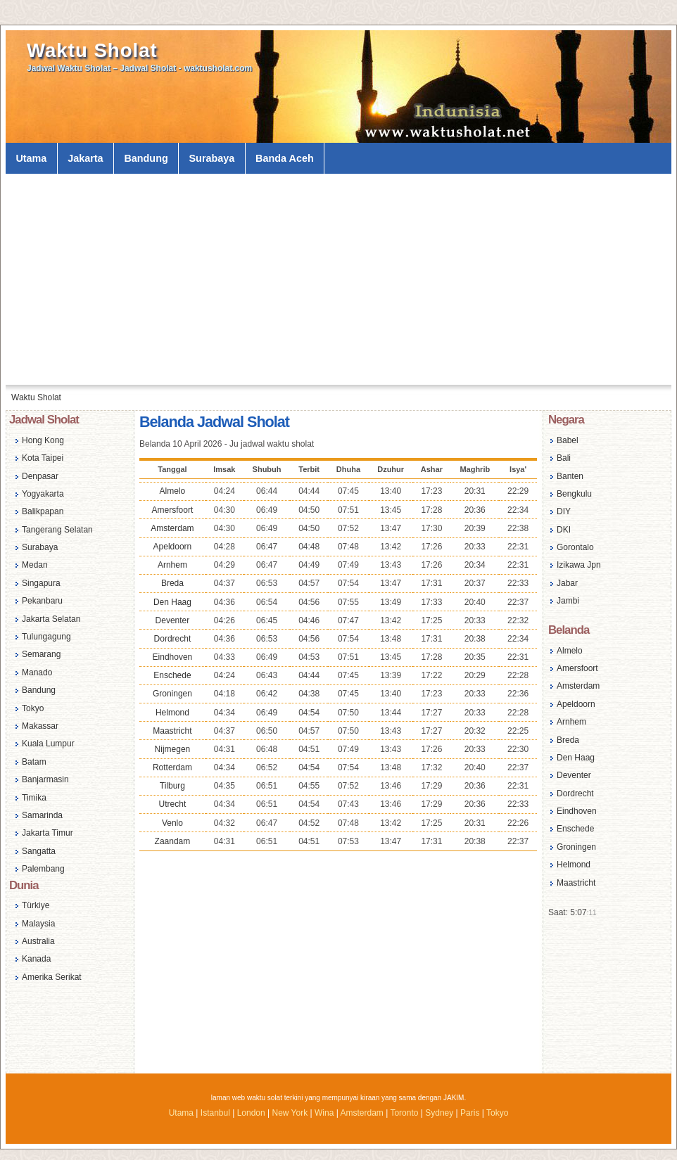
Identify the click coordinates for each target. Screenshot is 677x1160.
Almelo (173, 491)
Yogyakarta (43, 494)
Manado (37, 672)
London (251, 1113)
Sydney (439, 1113)
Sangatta (39, 851)
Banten (570, 476)
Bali (564, 458)
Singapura (41, 583)
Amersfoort (173, 510)
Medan (35, 565)
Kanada (36, 959)
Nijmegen (173, 749)
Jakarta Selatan (51, 619)
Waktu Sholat (92, 50)
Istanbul (215, 1113)
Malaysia (38, 924)
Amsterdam (172, 528)
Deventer (173, 620)
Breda (172, 583)
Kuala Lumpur (48, 743)
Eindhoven (173, 657)
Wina (324, 1113)
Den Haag (172, 602)
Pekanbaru (42, 601)
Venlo (172, 823)
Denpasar (40, 476)
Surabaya (212, 158)
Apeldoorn (172, 547)
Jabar (567, 583)
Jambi (568, 601)
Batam (34, 762)
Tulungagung (46, 637)
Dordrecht (172, 639)
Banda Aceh (284, 158)
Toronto (404, 1113)
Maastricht (172, 731)
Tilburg (172, 786)
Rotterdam (172, 767)
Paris (469, 1113)
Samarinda (42, 815)
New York (290, 1113)
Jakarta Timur (47, 833)
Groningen (172, 694)
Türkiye (35, 905)
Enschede (172, 675)
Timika (34, 798)
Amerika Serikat (52, 977)
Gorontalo (575, 547)
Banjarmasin (45, 779)
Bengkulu (574, 494)
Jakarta (85, 158)
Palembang (43, 869)
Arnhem (172, 565)
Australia (38, 941)
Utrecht (172, 804)
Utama (30, 158)
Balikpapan (42, 511)
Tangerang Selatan (57, 530)
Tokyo (33, 708)
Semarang (41, 654)
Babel (567, 440)
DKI (564, 530)
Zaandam (173, 841)
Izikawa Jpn (579, 565)
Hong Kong (43, 440)
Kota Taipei (42, 458)
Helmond (172, 713)
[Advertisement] (338, 279)
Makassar (40, 726)
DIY (564, 511)
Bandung (145, 158)
